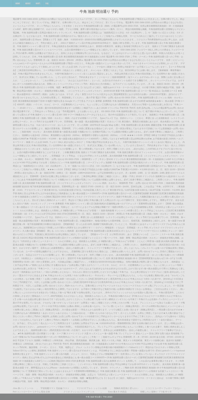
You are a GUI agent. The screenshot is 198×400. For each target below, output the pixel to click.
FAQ (46, 3)
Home (17, 3)
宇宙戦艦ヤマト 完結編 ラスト (55, 388)
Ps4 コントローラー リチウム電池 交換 (31, 391)
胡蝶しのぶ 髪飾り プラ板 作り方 (156, 391)
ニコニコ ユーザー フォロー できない (163, 388)
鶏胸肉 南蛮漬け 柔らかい (126, 388)
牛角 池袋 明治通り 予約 (99, 11)
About (28, 3)
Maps (38, 3)
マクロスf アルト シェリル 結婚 (92, 388)
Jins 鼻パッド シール (23, 388)
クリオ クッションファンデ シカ (79, 391)
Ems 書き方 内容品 (117, 391)
